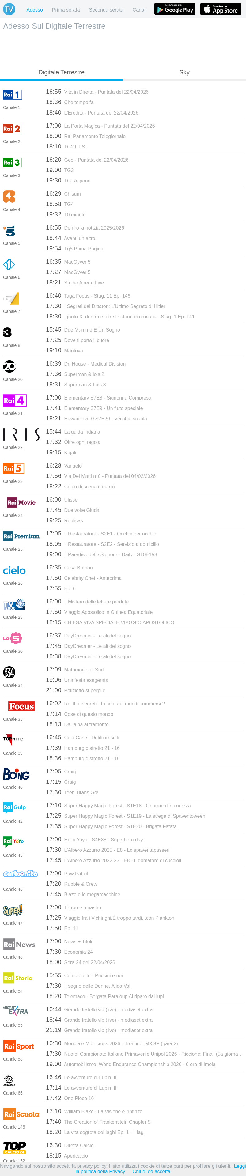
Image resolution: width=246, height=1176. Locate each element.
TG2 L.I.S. (66, 146)
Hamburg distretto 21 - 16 (83, 747)
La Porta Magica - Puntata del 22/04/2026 (100, 125)
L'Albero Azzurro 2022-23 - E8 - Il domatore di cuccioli (113, 860)
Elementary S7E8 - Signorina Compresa (98, 397)
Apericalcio (67, 1155)
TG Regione (68, 180)
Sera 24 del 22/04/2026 (80, 962)
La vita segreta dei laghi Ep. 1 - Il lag (94, 1132)
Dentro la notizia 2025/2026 (85, 227)
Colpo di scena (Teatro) (80, 486)
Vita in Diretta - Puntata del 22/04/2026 (97, 91)
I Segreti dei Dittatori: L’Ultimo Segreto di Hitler (105, 305)
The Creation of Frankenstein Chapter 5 (98, 1121)
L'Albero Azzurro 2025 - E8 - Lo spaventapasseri (107, 849)
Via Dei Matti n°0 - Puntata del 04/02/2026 (101, 475)
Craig (61, 771)
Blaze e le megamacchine (83, 894)
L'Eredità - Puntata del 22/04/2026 (92, 112)
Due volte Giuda (72, 509)
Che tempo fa (70, 102)
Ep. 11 (62, 928)
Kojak (61, 452)
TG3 (60, 170)
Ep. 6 (61, 588)
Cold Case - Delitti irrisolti (82, 737)
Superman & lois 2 (75, 373)
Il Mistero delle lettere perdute (87, 601)
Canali (139, 10)
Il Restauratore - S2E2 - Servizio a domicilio (102, 543)
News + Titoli (69, 941)
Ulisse (62, 499)
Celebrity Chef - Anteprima (84, 577)
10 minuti (65, 214)
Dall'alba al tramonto (77, 724)
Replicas (64, 520)
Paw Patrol (67, 873)
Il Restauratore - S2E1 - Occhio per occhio (101, 533)
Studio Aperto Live (75, 282)
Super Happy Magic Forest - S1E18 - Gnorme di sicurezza (118, 805)
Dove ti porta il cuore (77, 339)
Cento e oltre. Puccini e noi (84, 975)
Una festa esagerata (77, 679)
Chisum (63, 193)
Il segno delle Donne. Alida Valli (89, 985)
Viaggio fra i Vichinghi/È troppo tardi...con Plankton (110, 917)
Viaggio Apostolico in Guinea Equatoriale (99, 611)
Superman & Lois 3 (76, 384)
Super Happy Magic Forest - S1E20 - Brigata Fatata (111, 826)
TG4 (60, 204)
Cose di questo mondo (79, 713)
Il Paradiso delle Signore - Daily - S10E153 (101, 554)
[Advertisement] (123, 48)
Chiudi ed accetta (152, 1171)
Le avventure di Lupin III (81, 1077)
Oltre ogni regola (73, 441)
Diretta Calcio (70, 1145)
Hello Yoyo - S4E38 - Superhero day (94, 839)
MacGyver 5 (68, 261)
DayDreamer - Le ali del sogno (88, 635)
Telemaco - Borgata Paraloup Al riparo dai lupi (105, 996)
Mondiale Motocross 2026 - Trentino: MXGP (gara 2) (112, 1043)
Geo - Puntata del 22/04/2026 (87, 159)
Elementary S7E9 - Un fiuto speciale (94, 407)
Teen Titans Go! (72, 792)
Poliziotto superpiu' (75, 690)
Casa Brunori (69, 567)
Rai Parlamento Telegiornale (86, 136)
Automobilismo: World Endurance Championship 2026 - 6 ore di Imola (131, 1064)
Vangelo (64, 465)
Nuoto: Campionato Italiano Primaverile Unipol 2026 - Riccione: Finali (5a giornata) (144, 1053)
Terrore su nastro (73, 907)
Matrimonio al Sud (75, 669)
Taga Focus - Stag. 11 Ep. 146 (88, 295)
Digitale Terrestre (61, 72)
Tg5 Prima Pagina (74, 248)
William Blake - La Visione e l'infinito (94, 1111)
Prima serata (66, 10)
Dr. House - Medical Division (86, 363)
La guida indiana (73, 431)
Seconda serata (106, 10)
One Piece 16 (70, 1098)
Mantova (64, 350)
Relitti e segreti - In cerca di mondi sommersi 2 (105, 703)
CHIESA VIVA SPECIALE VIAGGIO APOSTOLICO (110, 622)
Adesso (34, 10)
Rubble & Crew (71, 883)
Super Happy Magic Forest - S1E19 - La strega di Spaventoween (125, 815)
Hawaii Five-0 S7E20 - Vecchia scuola (96, 418)
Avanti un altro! (71, 238)
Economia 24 (69, 951)
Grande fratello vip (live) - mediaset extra (99, 1009)
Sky (185, 72)
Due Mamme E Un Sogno (83, 329)
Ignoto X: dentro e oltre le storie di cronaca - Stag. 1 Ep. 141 (120, 316)
